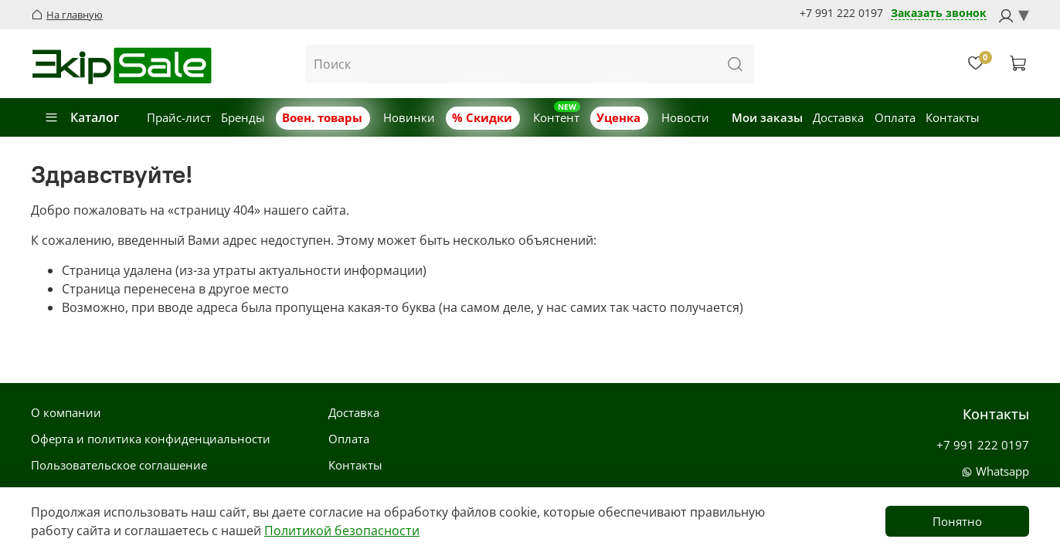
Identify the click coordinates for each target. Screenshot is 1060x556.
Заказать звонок (939, 13)
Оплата (895, 117)
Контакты (953, 117)
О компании (66, 412)
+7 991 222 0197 (841, 13)
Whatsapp (995, 471)
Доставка (838, 117)
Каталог (81, 117)
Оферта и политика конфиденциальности (150, 438)
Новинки (409, 117)
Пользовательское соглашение (119, 465)
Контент (556, 117)
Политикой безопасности (342, 530)
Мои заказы (767, 117)
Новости (685, 117)
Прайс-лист (179, 117)
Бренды (243, 117)
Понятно (957, 521)
